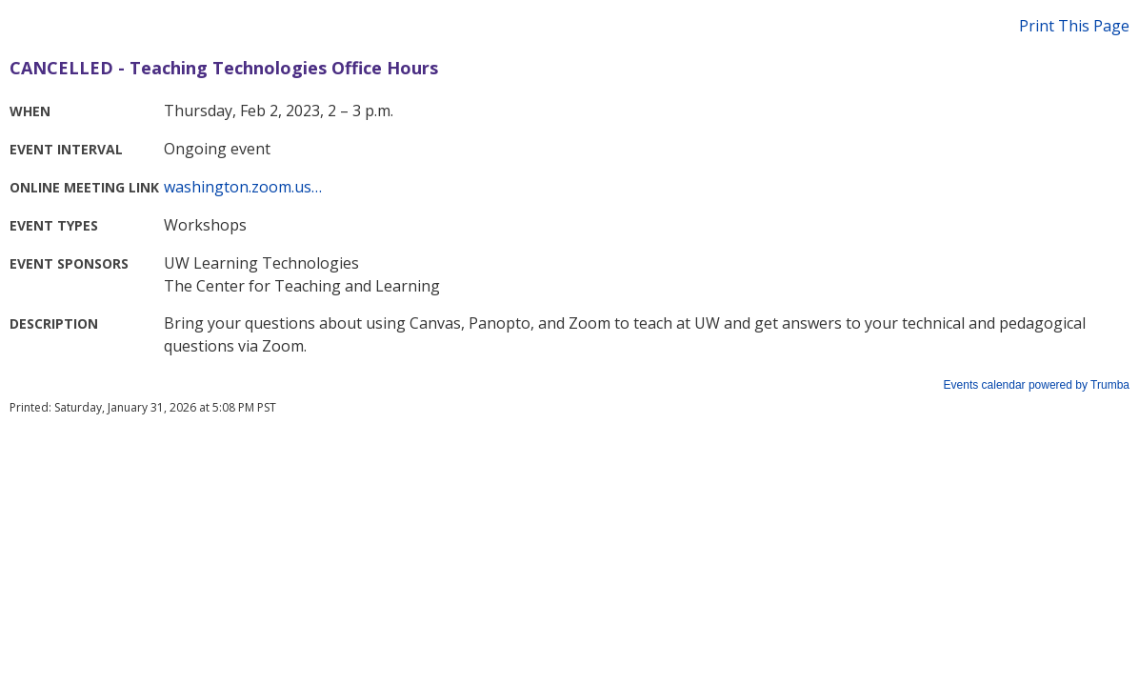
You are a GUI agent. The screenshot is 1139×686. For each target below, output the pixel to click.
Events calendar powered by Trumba (1036, 385)
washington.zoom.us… (243, 186)
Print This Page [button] (1074, 25)
